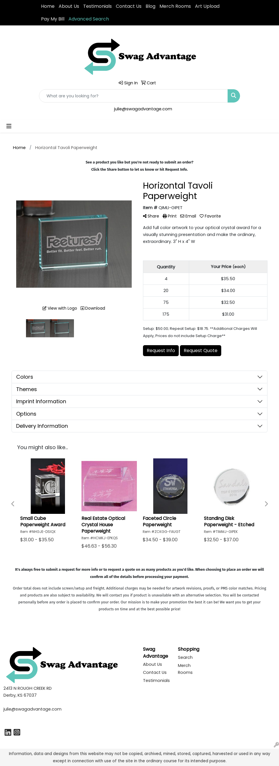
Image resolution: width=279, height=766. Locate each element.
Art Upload (207, 6)
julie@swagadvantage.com (143, 109)
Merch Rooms (175, 6)
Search (185, 657)
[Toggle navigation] (9, 126)
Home (48, 6)
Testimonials (97, 6)
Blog (150, 6)
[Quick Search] (133, 96)
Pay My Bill (52, 19)
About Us (69, 6)
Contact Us (129, 6)
